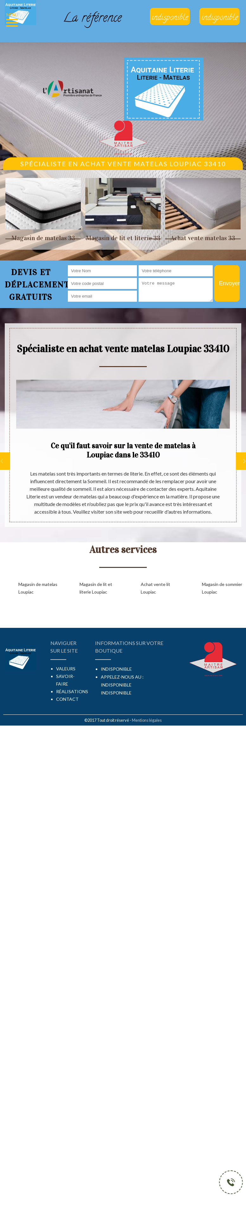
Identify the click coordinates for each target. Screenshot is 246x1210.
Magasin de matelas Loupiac (37, 588)
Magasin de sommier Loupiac (222, 588)
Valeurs (65, 668)
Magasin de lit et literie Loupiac (96, 588)
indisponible (116, 684)
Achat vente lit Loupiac (155, 588)
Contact (67, 699)
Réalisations (72, 691)
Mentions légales (147, 720)
